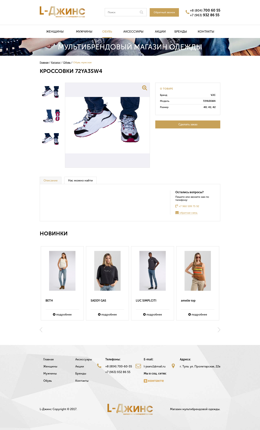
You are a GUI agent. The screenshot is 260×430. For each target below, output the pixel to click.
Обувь (107, 31)
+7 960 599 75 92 (187, 206)
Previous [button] (41, 329)
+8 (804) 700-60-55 (118, 366)
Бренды (180, 31)
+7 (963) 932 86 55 (117, 372)
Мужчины (84, 31)
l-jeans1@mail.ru (155, 366)
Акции (160, 31)
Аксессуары (133, 31)
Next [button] (219, 329)
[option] (62, 283)
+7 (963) (204, 15)
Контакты (206, 31)
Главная (48, 359)
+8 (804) (205, 10)
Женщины (55, 31)
